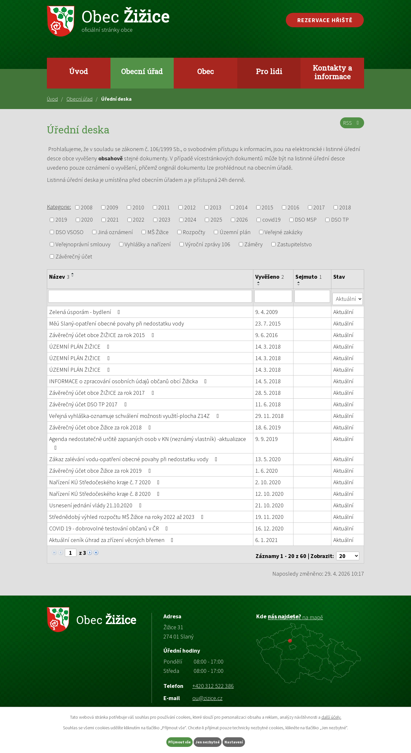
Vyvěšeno (270, 276)
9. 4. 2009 (267, 309)
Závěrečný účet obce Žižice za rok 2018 (101, 424)
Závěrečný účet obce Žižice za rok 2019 (101, 467)
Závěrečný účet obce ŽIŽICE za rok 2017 (102, 389)
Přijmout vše (166, 741)
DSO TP (340, 220)
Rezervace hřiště (325, 20)
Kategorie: (59, 206)
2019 (61, 220)
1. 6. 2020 (267, 467)
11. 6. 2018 (268, 401)
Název (59, 276)
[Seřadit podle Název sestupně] (72, 276)
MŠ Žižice (158, 232)
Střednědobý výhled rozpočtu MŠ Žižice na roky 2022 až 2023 (127, 514)
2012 (190, 207)
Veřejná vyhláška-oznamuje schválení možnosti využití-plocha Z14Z (135, 413)
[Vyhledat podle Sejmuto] (313, 296)
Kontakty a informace (332, 72)
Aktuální (344, 309)
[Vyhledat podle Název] (150, 296)
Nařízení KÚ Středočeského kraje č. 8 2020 (105, 491)
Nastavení (247, 741)
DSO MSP (306, 220)
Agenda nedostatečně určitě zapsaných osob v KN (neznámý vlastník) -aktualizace (147, 440)
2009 (112, 207)
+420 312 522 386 (213, 680)
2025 (216, 220)
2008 (86, 207)
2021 (113, 220)
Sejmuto (309, 276)
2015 (267, 207)
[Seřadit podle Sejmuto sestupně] (299, 284)
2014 (242, 207)
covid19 (271, 220)
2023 (165, 220)
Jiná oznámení (115, 232)
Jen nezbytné (208, 741)
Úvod (78, 71)
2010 (138, 207)
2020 (87, 220)
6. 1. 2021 (267, 537)
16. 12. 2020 (270, 525)
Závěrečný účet (74, 256)
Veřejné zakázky (283, 232)
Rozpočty (194, 232)
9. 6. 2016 (267, 332)
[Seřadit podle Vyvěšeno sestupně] (259, 284)
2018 (345, 207)
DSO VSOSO (69, 232)
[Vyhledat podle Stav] (348, 295)
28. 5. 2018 (268, 389)
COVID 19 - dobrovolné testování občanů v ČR (110, 525)
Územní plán (235, 232)
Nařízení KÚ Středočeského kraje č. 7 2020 (105, 479)
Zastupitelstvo (294, 244)
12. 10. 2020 (270, 491)
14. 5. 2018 (268, 378)
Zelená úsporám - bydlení (86, 309)
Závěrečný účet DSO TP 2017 (89, 401)
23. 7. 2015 (268, 320)
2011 (164, 207)
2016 (293, 207)
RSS (351, 126)
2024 (190, 220)
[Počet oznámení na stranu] (347, 550)
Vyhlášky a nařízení (148, 244)
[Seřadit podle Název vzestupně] (72, 273)
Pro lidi (269, 71)
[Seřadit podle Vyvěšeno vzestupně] (259, 282)
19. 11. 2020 (270, 514)
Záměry (253, 244)
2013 (216, 207)
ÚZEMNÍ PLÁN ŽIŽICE (80, 343)
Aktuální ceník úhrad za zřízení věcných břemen (112, 537)
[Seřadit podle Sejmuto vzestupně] (299, 282)
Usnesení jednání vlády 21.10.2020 (96, 502)
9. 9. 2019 (267, 436)
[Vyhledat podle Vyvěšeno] (274, 296)
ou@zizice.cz (207, 692)
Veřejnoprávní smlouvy (83, 244)
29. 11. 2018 (270, 413)
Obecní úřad (142, 71)
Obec (205, 71)
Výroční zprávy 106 (207, 244)
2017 (319, 207)
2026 (242, 220)
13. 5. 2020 (268, 456)
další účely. (331, 715)
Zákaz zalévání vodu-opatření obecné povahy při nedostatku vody (134, 456)
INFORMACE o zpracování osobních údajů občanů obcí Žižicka (129, 378)
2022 (138, 220)
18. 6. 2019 (268, 424)
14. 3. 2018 (268, 343)
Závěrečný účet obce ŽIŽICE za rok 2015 (102, 332)
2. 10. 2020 (268, 479)
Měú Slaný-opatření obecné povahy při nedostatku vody (116, 320)
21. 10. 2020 (270, 502)
